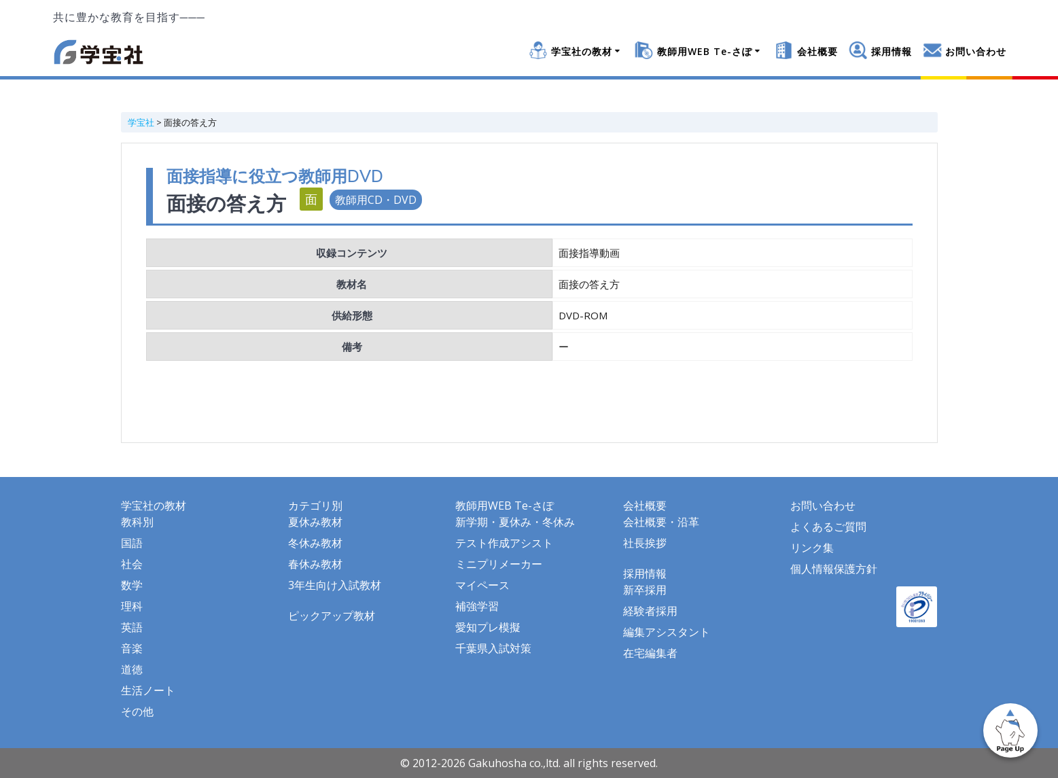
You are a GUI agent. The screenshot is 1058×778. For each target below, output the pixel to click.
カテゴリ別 (315, 505)
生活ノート (148, 690)
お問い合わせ (975, 51)
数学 (132, 585)
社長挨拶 (645, 542)
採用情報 (891, 51)
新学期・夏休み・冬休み (515, 521)
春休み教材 (315, 563)
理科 (132, 606)
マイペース (482, 585)
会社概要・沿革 (661, 521)
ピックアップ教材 (331, 615)
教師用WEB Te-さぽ (704, 51)
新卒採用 (645, 589)
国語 (132, 542)
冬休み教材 (315, 542)
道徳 (132, 669)
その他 (137, 711)
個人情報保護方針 (833, 568)
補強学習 (477, 606)
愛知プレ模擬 (488, 627)
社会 (132, 563)
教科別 (137, 521)
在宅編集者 (650, 653)
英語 (132, 627)
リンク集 (812, 547)
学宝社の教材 (581, 51)
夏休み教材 (315, 521)
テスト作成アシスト (504, 542)
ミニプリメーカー (498, 563)
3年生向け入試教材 (334, 585)
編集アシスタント (666, 631)
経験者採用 (650, 610)
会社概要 (817, 51)
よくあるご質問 (828, 526)
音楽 (132, 648)
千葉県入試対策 (493, 648)
